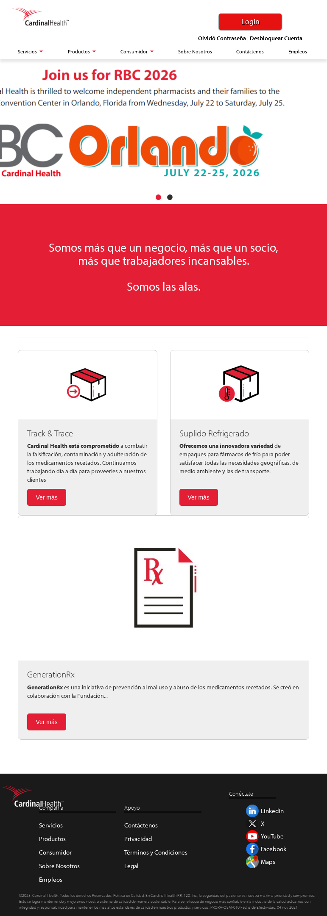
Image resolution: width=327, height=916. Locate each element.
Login (250, 21)
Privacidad (138, 839)
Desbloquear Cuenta (276, 38)
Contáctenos (141, 825)
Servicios (51, 825)
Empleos (50, 879)
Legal (131, 866)
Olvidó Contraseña (222, 38)
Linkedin (272, 811)
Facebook (273, 849)
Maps (268, 862)
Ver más (46, 497)
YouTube (272, 836)
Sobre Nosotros (59, 866)
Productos (52, 839)
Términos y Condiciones (155, 852)
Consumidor (55, 852)
